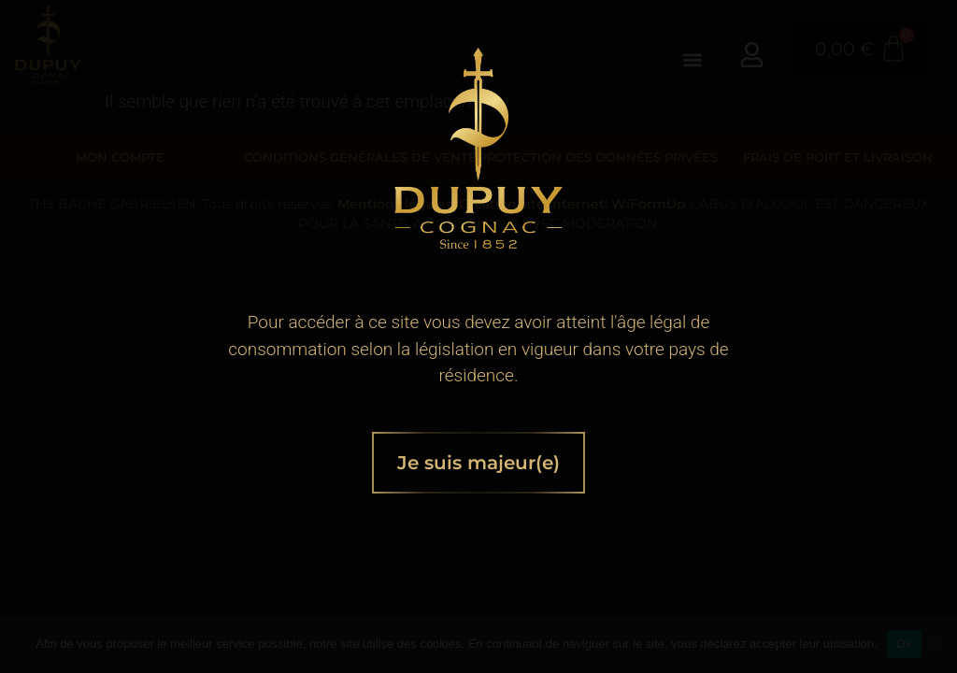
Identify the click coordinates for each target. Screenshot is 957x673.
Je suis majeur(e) (478, 462)
